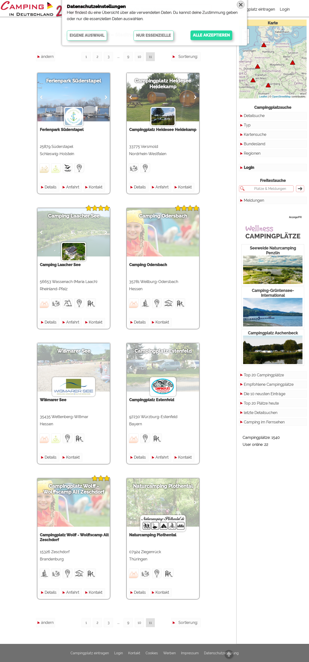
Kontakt (95, 187)
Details (50, 187)
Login (285, 9)
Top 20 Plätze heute (261, 403)
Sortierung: (188, 56)
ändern (47, 56)
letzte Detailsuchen (260, 412)
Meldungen (254, 200)
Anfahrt (72, 187)
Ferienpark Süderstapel (73, 81)
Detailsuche (254, 115)
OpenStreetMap (281, 96)
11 (150, 57)
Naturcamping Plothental (163, 486)
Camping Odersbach (163, 216)
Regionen (252, 153)
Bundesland (254, 144)
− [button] (245, 40)
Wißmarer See (73, 351)
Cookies (152, 653)
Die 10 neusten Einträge (264, 394)
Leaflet (263, 96)
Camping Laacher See (73, 216)
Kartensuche (255, 134)
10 (139, 57)
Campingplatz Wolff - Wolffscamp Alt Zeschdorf (73, 489)
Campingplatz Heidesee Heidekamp (163, 84)
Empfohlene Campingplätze (269, 384)
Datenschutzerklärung (221, 653)
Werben (169, 653)
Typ (247, 125)
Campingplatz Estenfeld (163, 351)
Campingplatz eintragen (253, 9)
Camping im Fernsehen (264, 422)
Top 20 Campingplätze (264, 375)
